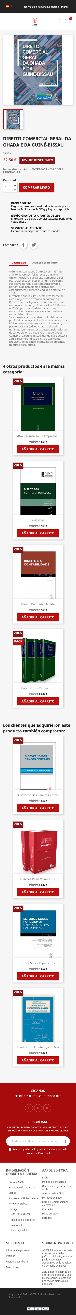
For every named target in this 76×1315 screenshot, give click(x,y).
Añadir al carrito (38, 449)
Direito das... (38, 520)
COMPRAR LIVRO (36, 187)
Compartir (23, 245)
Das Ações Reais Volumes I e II (38, 879)
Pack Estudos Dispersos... (38, 688)
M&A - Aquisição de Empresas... (38, 436)
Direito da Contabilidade (38, 604)
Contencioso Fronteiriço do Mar (38, 1047)
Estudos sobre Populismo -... (38, 963)
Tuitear (34, 245)
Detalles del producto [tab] (44, 262)
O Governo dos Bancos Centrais (38, 795)
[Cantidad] (8, 187)
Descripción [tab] (19, 262)
